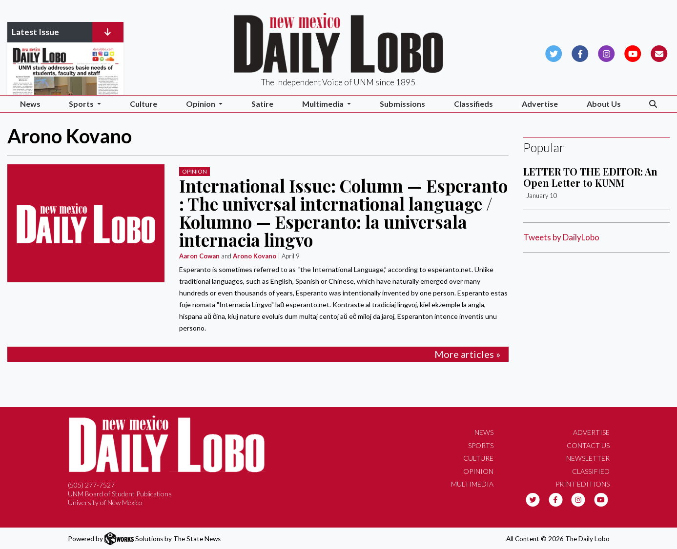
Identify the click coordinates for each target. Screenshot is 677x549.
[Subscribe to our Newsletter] (659, 52)
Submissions (402, 103)
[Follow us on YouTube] (632, 52)
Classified (591, 471)
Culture (143, 103)
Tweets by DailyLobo (561, 237)
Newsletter (588, 458)
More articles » (467, 354)
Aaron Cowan (199, 256)
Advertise (540, 103)
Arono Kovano (254, 256)
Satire (262, 103)
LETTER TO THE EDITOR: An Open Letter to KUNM (590, 177)
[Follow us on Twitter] (553, 52)
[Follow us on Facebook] (580, 52)
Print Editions (582, 484)
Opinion (194, 171)
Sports (480, 445)
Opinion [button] (201, 103)
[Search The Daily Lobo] (653, 104)
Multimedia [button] (323, 103)
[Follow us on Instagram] (606, 52)
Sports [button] (82, 103)
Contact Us (588, 445)
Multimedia (472, 484)
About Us (604, 103)
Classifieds (473, 103)
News (30, 103)
